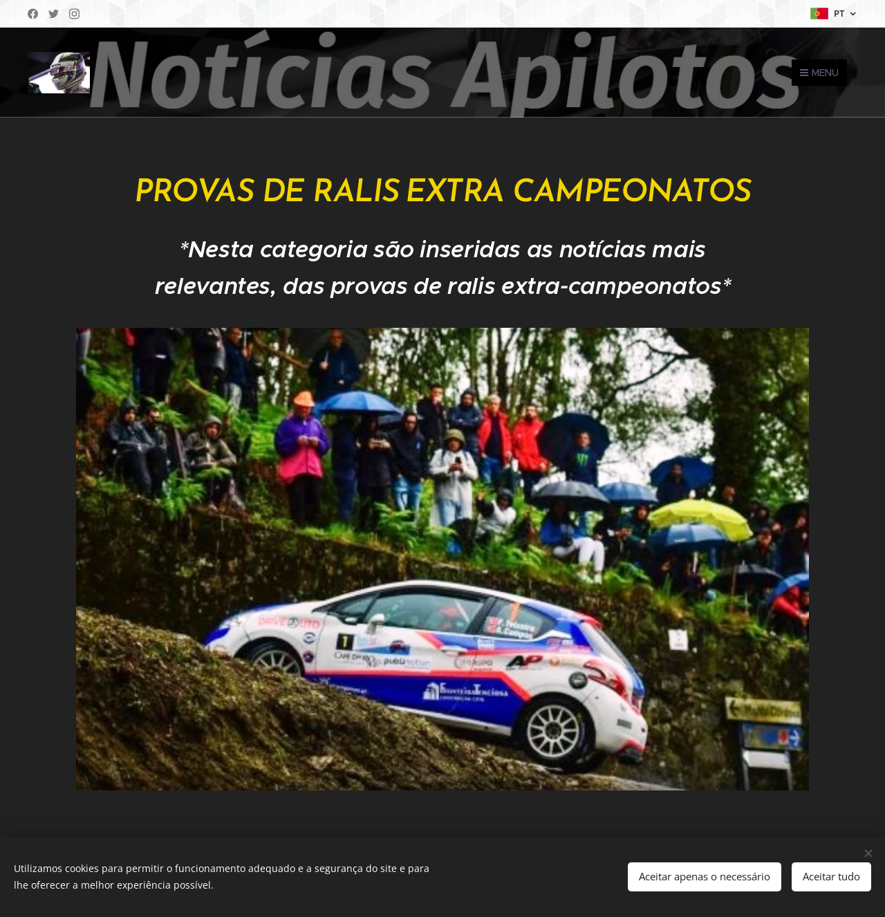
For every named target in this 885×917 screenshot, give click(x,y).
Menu (819, 72)
